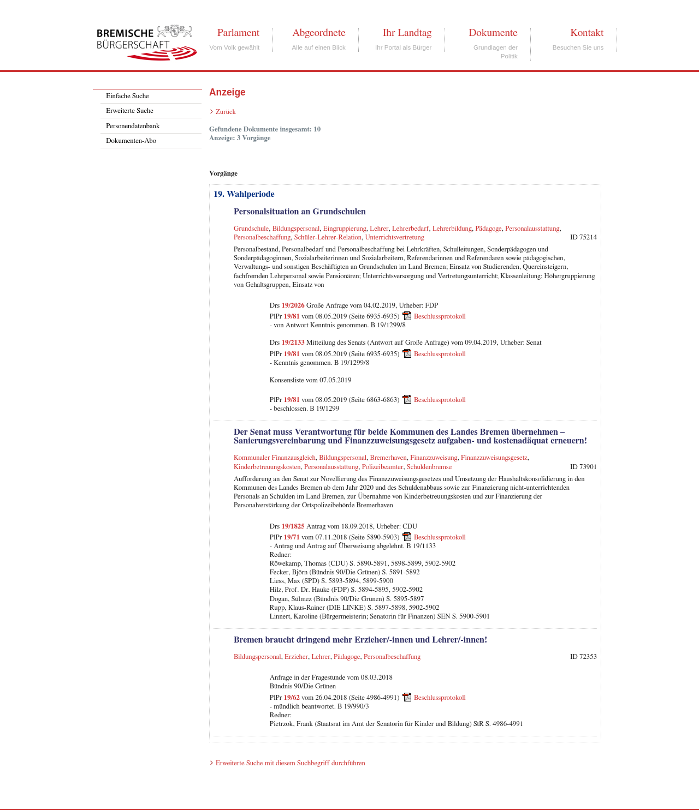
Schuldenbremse (429, 467)
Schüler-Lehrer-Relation (328, 237)
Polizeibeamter (383, 467)
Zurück (226, 112)
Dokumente (493, 32)
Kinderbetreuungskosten (267, 467)
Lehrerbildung (452, 228)
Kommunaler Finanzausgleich (275, 457)
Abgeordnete (319, 32)
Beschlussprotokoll (440, 316)
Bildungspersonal (296, 228)
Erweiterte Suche (129, 111)
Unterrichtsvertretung (394, 237)
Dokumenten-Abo (131, 141)
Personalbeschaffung (262, 237)
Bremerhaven (388, 457)
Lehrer (379, 228)
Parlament (238, 32)
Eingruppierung (344, 228)
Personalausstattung (532, 228)
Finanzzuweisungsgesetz (494, 457)
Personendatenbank (132, 126)
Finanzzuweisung (433, 457)
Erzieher (296, 657)
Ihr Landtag (407, 32)
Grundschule (251, 228)
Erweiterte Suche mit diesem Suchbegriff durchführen (290, 763)
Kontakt (586, 32)
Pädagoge (488, 228)
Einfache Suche (127, 96)
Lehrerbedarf (410, 228)
